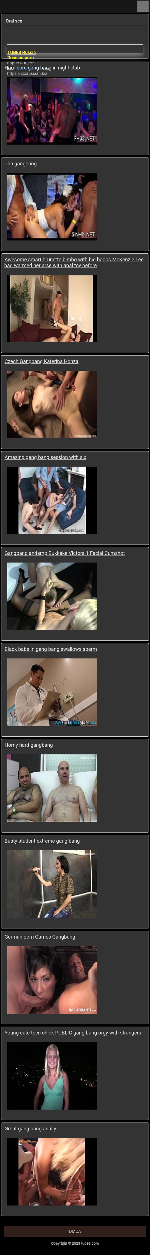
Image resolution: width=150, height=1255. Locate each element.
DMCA (75, 1231)
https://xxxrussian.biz (27, 73)
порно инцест (20, 63)
